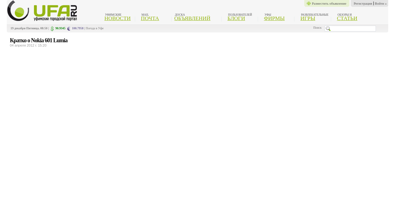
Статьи (347, 18)
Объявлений (192, 18)
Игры (307, 18)
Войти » (381, 3)
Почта (150, 18)
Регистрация (363, 3)
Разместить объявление (329, 3)
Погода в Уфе (95, 28)
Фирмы (274, 18)
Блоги (236, 18)
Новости (117, 18)
